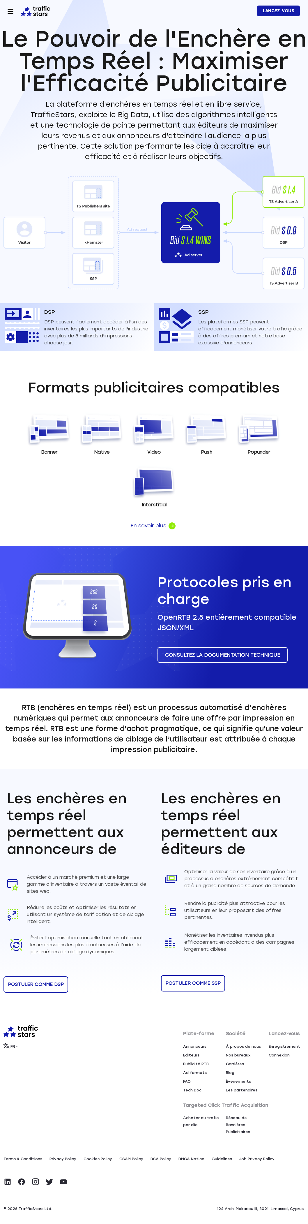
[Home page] (34, 10)
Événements (238, 1081)
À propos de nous (243, 1046)
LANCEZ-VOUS (278, 10)
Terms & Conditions (22, 1159)
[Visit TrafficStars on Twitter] (49, 1182)
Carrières (235, 1064)
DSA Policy (161, 1159)
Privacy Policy (62, 1159)
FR (9, 1046)
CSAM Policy (131, 1159)
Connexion (279, 1055)
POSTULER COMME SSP (193, 983)
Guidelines (222, 1159)
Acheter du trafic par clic (201, 1121)
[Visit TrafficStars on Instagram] (35, 1182)
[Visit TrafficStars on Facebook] (21, 1182)
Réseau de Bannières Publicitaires (238, 1125)
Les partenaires (241, 1090)
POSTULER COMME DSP (36, 984)
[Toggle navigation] (10, 11)
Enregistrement (284, 1046)
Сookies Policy (98, 1159)
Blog (230, 1072)
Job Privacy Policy (257, 1159)
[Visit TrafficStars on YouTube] (63, 1182)
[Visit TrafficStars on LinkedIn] (7, 1182)
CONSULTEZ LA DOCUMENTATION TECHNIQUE (222, 655)
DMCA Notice (191, 1159)
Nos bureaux (238, 1055)
